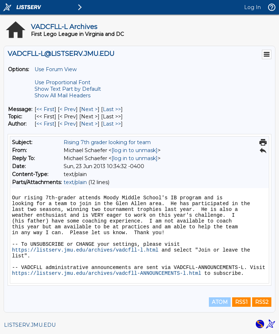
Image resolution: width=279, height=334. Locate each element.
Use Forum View (56, 69)
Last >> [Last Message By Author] (112, 124)
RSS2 (261, 302)
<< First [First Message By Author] (45, 124)
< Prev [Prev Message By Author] (68, 124)
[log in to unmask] (135, 150)
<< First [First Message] (45, 109)
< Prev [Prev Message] (68, 109)
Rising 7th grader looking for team (107, 142)
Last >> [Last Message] (112, 109)
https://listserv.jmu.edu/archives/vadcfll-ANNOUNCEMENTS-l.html (106, 273)
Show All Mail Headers (62, 95)
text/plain (75, 182)
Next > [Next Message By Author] (89, 124)
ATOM (220, 302)
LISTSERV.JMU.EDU (30, 325)
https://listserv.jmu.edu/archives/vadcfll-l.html (85, 250)
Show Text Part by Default (68, 89)
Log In (252, 7)
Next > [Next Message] (89, 109)
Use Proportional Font (62, 82)
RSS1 (241, 302)
